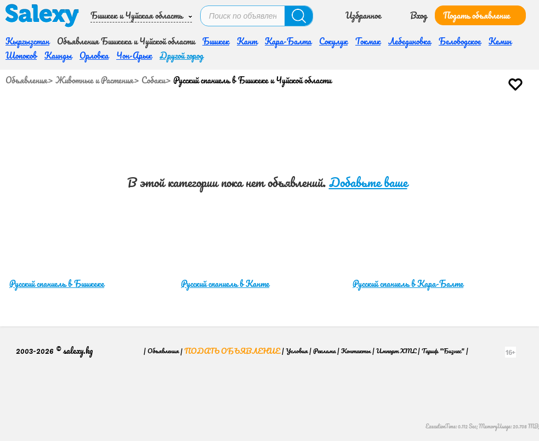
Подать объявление (476, 15)
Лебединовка (409, 41)
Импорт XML (396, 351)
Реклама (324, 351)
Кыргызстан (27, 41)
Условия (297, 351)
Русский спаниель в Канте (225, 283)
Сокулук (333, 41)
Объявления (26, 80)
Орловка (94, 55)
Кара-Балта (288, 41)
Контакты (356, 351)
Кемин (500, 41)
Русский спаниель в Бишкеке (56, 283)
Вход (418, 15)
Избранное (363, 15)
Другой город (181, 55)
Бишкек (215, 41)
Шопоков (21, 55)
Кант (247, 41)
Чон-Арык (134, 55)
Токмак (368, 41)
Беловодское (460, 41)
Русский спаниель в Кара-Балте (408, 283)
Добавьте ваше (368, 182)
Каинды (58, 55)
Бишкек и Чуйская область (136, 15)
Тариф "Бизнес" (443, 351)
